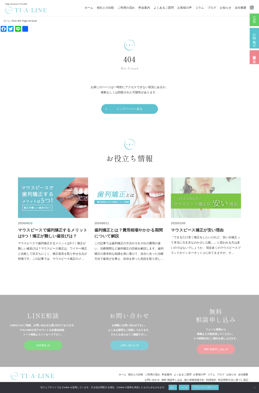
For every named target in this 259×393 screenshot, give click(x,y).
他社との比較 (105, 7)
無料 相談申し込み (172, 379)
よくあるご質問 (164, 7)
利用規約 (211, 379)
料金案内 (144, 7)
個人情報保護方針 (194, 379)
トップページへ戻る (129, 108)
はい (172, 387)
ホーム (89, 7)
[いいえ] (254, 387)
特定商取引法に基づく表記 (233, 379)
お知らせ (225, 7)
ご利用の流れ (126, 7)
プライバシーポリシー (205, 387)
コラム (199, 7)
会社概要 (240, 7)
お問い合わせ (152, 379)
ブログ (212, 7)
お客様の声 (184, 7)
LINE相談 (254, 19)
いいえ (184, 387)
